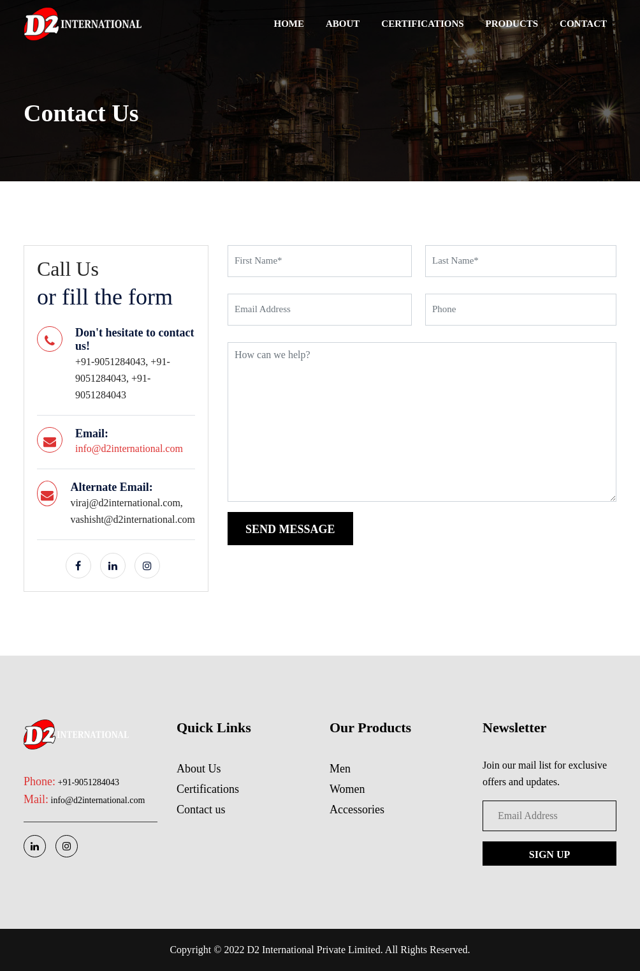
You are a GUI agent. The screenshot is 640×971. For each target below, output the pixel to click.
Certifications (422, 24)
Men (340, 768)
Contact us (201, 809)
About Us (199, 768)
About (343, 24)
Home (289, 24)
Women (347, 789)
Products (512, 24)
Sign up (549, 854)
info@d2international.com (129, 448)
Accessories (357, 809)
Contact (583, 24)
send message (290, 529)
